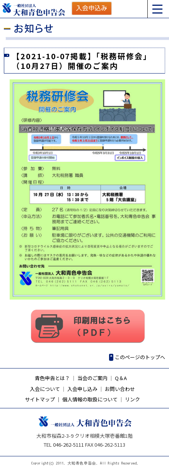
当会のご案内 (92, 378)
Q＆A (121, 378)
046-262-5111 (68, 444)
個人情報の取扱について (90, 399)
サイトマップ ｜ (43, 399)
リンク (132, 399)
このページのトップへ (140, 357)
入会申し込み (82, 388)
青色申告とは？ (52, 378)
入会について (45, 388)
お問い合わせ (120, 388)
